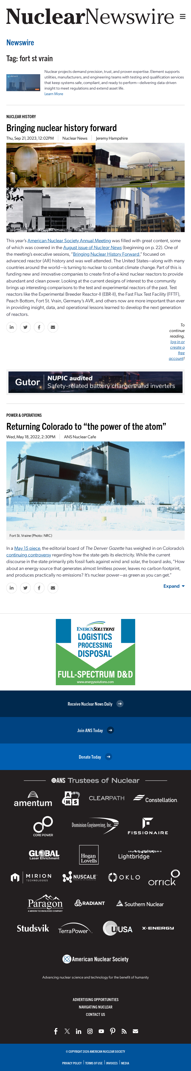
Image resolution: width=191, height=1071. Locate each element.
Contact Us (95, 1014)
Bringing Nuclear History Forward (106, 254)
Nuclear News (74, 138)
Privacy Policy (72, 1063)
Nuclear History (21, 116)
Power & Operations (24, 415)
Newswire (20, 42)
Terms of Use (94, 1063)
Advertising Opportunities (96, 999)
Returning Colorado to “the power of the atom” (86, 426)
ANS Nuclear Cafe (80, 436)
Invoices (112, 1063)
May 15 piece (27, 548)
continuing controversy (28, 554)
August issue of (92, 247)
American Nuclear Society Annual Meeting (69, 240)
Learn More (53, 93)
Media (125, 1063)
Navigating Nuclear (95, 1006)
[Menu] (181, 16)
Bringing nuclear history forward (61, 127)
